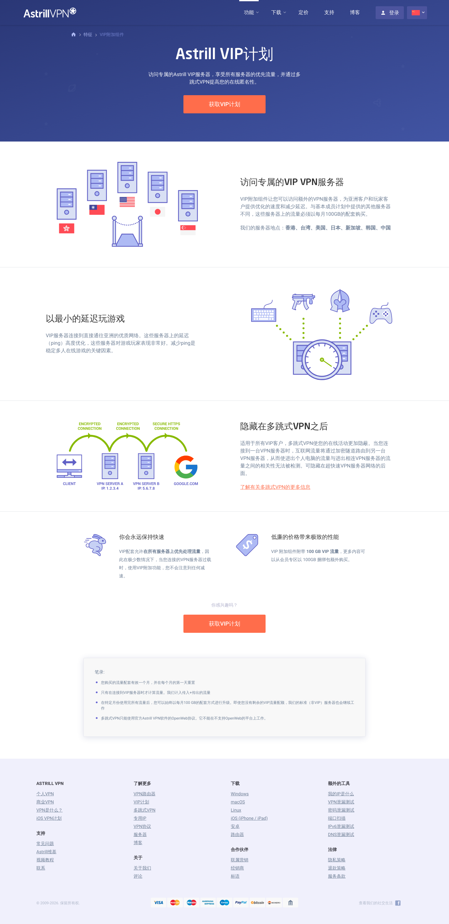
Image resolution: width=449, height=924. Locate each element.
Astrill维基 (46, 851)
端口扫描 (337, 818)
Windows (240, 794)
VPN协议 (142, 826)
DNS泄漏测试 (341, 834)
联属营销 (239, 860)
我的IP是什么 (341, 794)
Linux (236, 810)
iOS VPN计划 (49, 818)
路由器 (237, 834)
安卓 (235, 826)
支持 (329, 12)
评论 (138, 876)
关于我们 (142, 868)
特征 (87, 34)
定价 (303, 12)
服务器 (140, 834)
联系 (40, 868)
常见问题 (45, 843)
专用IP (140, 818)
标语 (235, 876)
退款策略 (337, 868)
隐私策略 (337, 860)
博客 (355, 12)
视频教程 (45, 860)
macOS (238, 802)
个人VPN (45, 794)
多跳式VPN (145, 810)
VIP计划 (141, 802)
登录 (389, 13)
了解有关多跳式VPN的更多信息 (275, 487)
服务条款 (337, 876)
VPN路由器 (145, 794)
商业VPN (45, 802)
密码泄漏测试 (341, 810)
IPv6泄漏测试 (341, 826)
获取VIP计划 (224, 104)
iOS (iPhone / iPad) (249, 818)
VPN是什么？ (49, 810)
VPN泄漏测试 (341, 802)
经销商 (237, 868)
